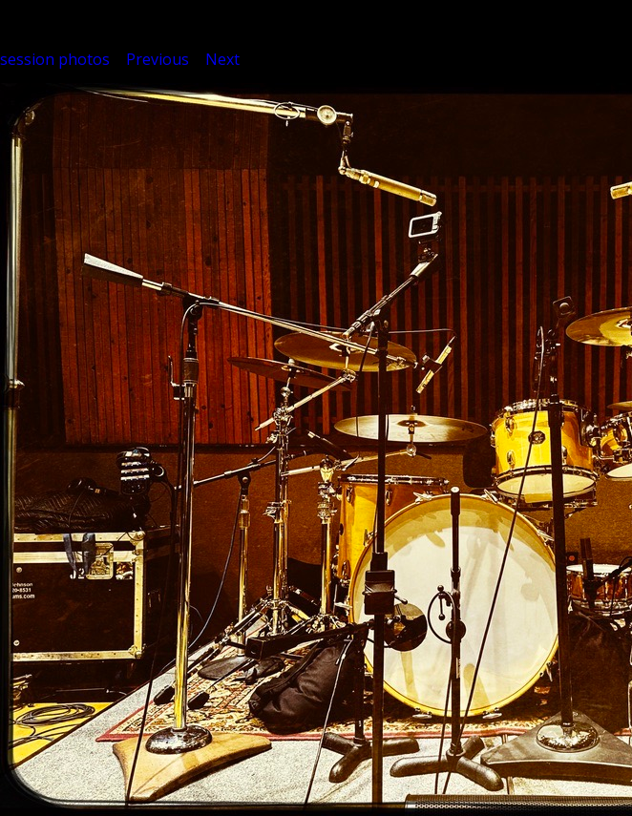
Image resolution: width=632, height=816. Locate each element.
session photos (55, 59)
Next (222, 59)
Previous (157, 59)
